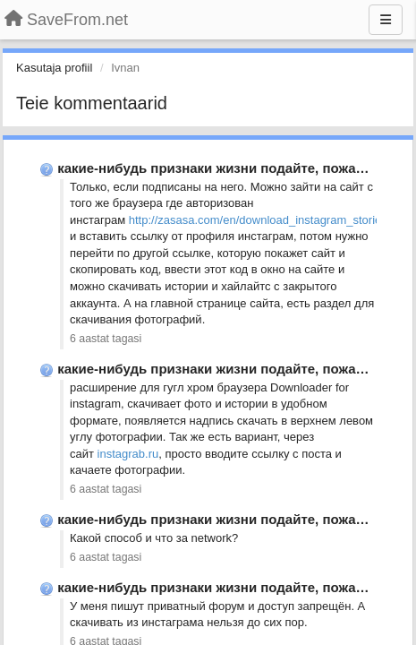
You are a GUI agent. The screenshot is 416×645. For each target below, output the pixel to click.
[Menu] (386, 19)
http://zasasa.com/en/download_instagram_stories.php (269, 220)
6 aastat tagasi (105, 338)
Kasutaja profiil (54, 67)
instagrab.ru (128, 453)
